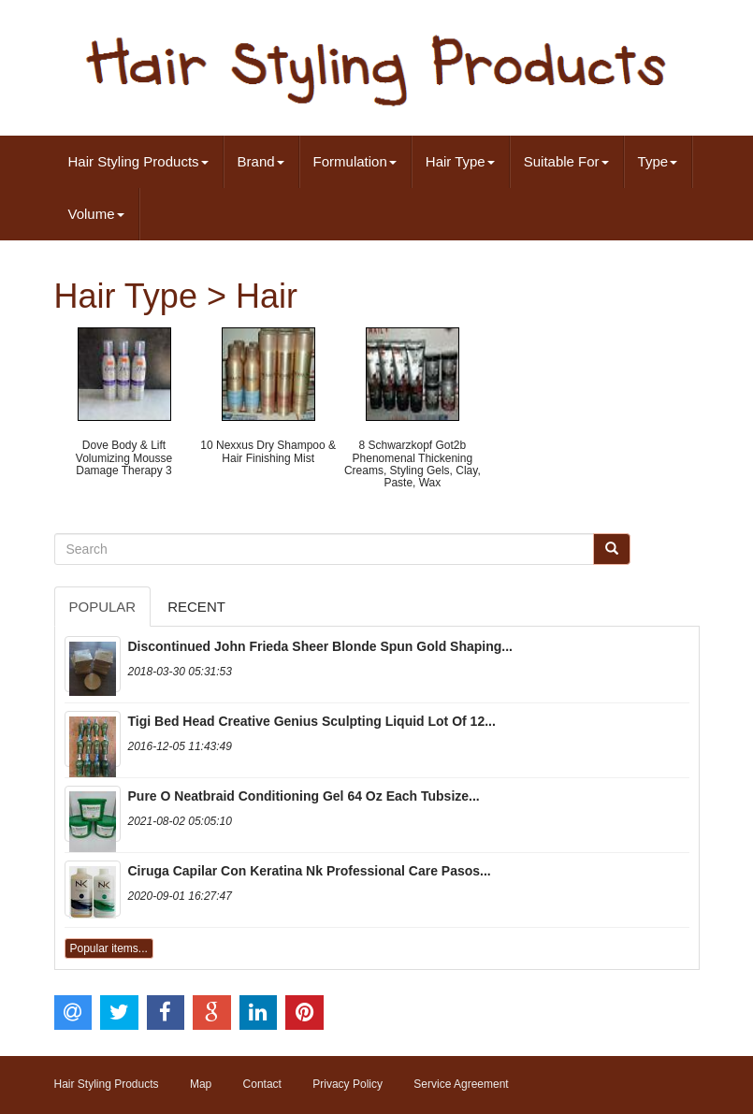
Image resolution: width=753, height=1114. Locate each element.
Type (658, 161)
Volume (96, 214)
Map (200, 1084)
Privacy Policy (347, 1084)
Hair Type (460, 161)
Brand (261, 161)
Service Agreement (460, 1084)
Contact (262, 1084)
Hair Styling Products (138, 161)
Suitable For (566, 161)
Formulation (355, 161)
